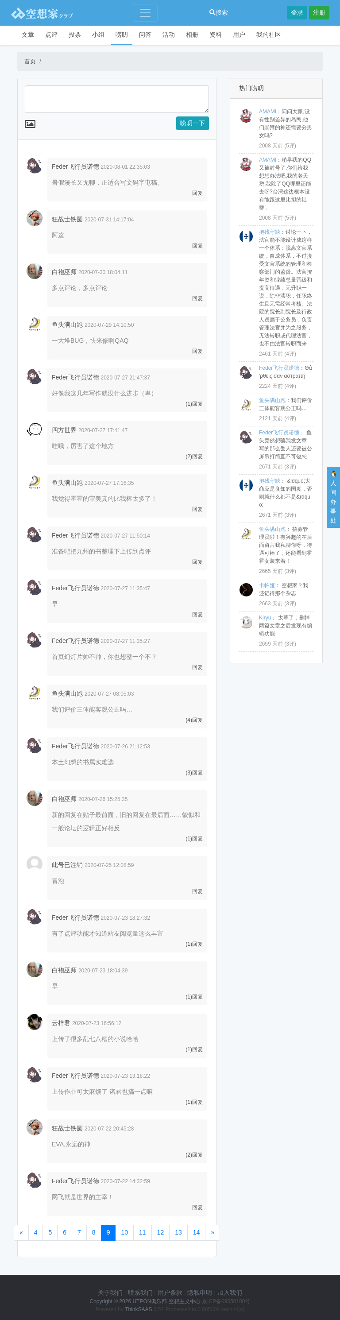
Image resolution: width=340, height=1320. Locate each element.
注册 (319, 12)
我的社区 (268, 34)
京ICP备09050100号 (226, 1301)
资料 (215, 34)
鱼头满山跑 (67, 324)
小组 (98, 34)
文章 (28, 34)
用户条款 (170, 1292)
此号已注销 (67, 864)
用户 (239, 34)
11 (142, 1232)
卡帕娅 (267, 585)
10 (124, 1232)
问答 (145, 34)
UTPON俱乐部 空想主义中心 (166, 1301)
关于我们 (110, 1292)
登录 (297, 12)
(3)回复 (194, 773)
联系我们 (140, 1292)
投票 (75, 34)
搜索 (218, 12)
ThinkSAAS (138, 1309)
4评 (290, 354)
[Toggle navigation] (145, 13)
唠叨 (122, 34)
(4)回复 (194, 720)
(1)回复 (194, 404)
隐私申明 (199, 1292)
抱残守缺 (269, 232)
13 (178, 1232)
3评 (290, 467)
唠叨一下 (192, 123)
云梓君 (61, 1022)
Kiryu (265, 618)
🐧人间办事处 (333, 497)
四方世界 (64, 430)
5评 (290, 146)
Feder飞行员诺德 (75, 166)
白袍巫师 (64, 271)
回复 (197, 193)
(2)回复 (194, 456)
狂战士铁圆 (67, 219)
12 (160, 1232)
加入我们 (229, 1292)
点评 (51, 34)
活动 (168, 34)
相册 (192, 34)
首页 (30, 61)
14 (196, 1232)
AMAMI (267, 111)
